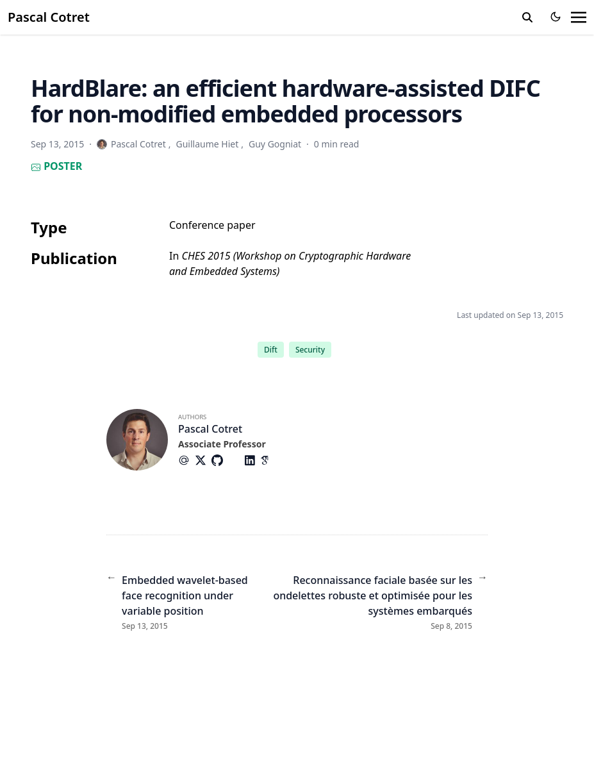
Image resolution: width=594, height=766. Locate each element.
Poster (56, 166)
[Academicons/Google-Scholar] (268, 460)
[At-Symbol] (186, 460)
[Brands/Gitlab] (236, 460)
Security (310, 349)
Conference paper (212, 225)
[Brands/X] (203, 460)
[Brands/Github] (219, 460)
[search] (527, 17)
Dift (270, 349)
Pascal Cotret (49, 17)
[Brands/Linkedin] (252, 460)
